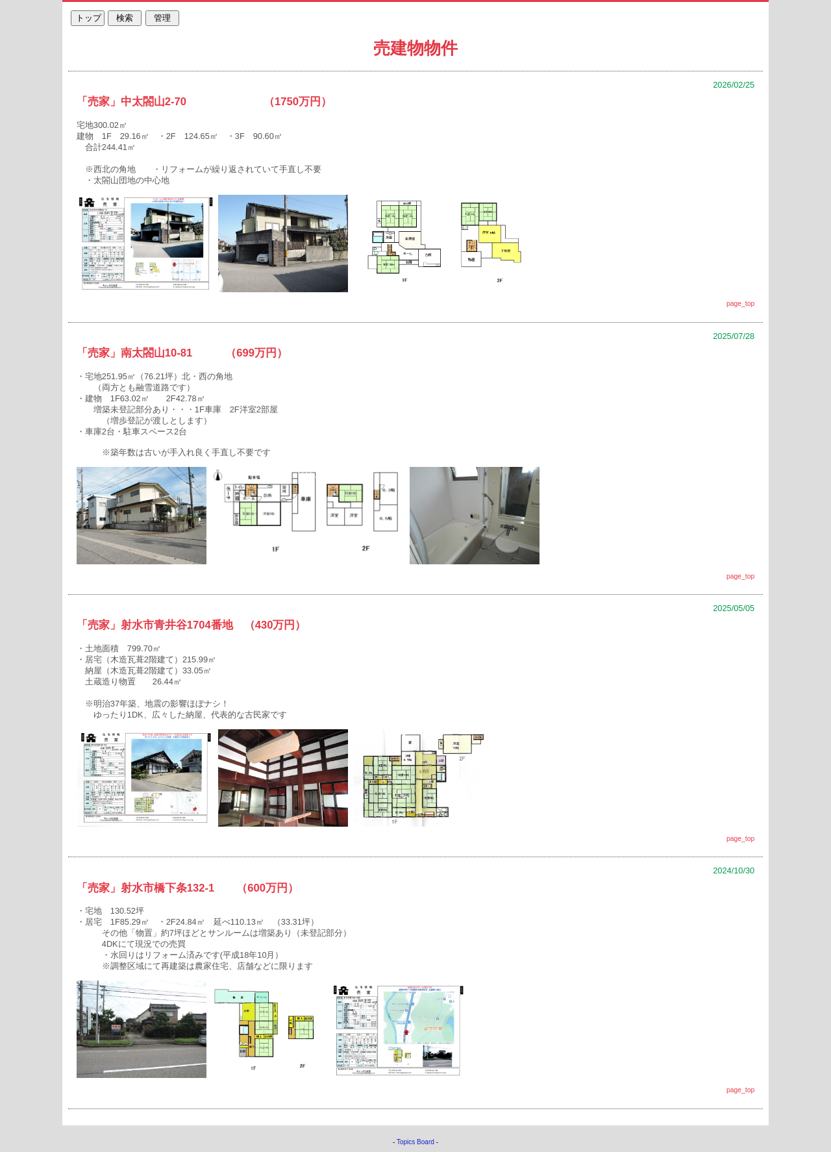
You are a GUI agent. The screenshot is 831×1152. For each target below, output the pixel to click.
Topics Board (415, 1142)
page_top (740, 303)
